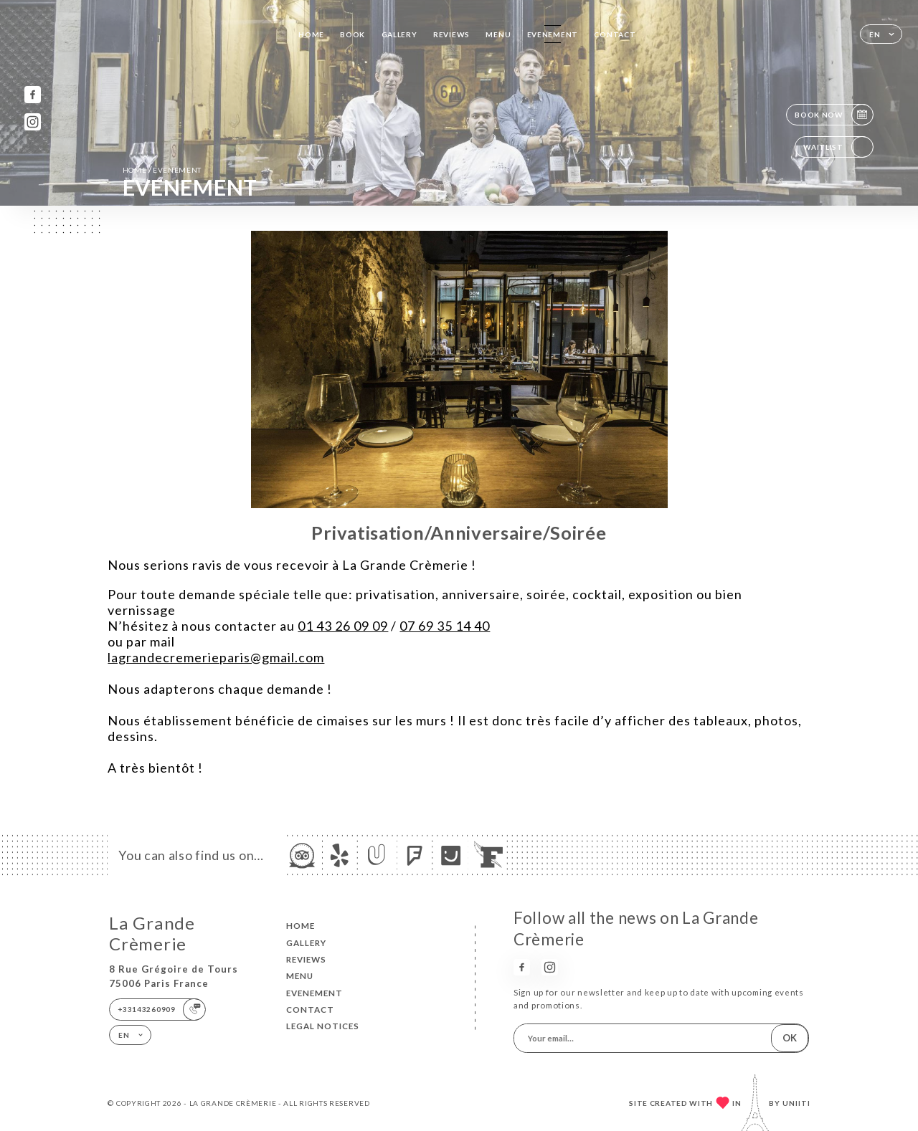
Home (311, 34)
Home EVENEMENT (162, 169)
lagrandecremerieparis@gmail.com (216, 657)
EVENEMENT (552, 34)
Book (352, 34)
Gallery (399, 34)
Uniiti (796, 1103)
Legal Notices (322, 1026)
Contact (614, 34)
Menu (498, 34)
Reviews (451, 34)
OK (789, 1038)
